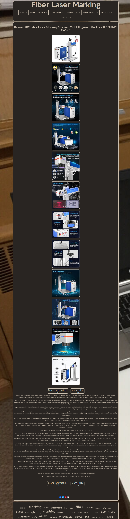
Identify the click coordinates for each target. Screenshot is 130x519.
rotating (39, 513)
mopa (46, 507)
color (104, 508)
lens (92, 513)
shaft (103, 512)
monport (53, 517)
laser (43, 516)
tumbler (73, 512)
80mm (110, 516)
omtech (101, 517)
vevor (96, 512)
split (33, 512)
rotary (111, 511)
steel (27, 512)
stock (66, 513)
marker (78, 516)
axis (86, 516)
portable (94, 517)
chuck (80, 512)
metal (19, 511)
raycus (89, 507)
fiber (79, 507)
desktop (23, 508)
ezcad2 (60, 513)
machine (49, 511)
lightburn (97, 508)
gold (34, 517)
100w (109, 508)
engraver (24, 516)
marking (35, 507)
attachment (56, 508)
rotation (71, 508)
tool (65, 508)
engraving (66, 516)
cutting (86, 512)
